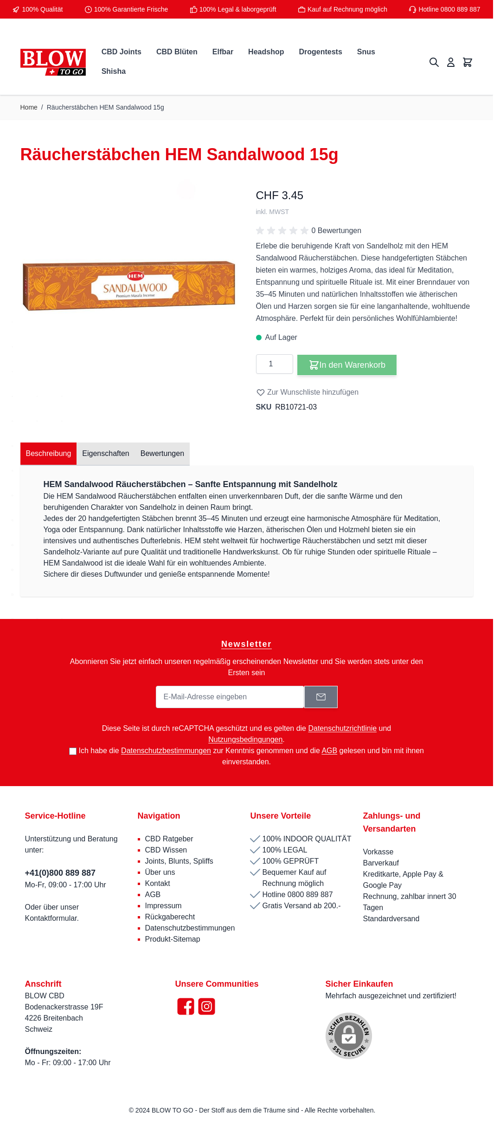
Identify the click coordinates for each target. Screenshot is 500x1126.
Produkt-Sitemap (172, 939)
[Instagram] (206, 1006)
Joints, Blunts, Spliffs (179, 861)
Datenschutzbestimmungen (190, 928)
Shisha (114, 71)
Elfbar (222, 52)
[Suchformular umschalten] (434, 62)
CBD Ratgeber (169, 839)
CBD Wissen (166, 850)
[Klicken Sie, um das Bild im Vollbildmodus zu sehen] (128, 278)
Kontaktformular (51, 918)
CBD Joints (121, 52)
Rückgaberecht (170, 917)
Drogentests (320, 52)
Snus (366, 52)
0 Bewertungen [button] (309, 230)
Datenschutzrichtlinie (342, 728)
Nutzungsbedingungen (245, 739)
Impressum (163, 906)
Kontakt (157, 883)
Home (29, 107)
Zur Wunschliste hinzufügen (307, 392)
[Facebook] (185, 1006)
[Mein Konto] (450, 62)
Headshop (266, 52)
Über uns (161, 872)
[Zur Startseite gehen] (53, 62)
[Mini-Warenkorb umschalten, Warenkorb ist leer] (467, 62)
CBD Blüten (177, 52)
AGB (153, 894)
